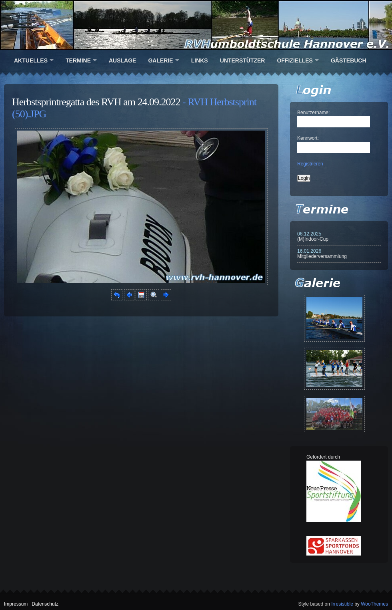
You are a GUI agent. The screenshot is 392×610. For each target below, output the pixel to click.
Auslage (122, 60)
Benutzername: (313, 112)
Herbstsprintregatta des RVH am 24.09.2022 (96, 102)
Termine (78, 60)
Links (199, 60)
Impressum (16, 604)
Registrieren (310, 164)
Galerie (160, 60)
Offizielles (294, 60)
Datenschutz (45, 604)
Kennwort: (308, 138)
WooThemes (374, 604)
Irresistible (342, 604)
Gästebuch (348, 60)
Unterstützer (242, 60)
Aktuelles (31, 60)
